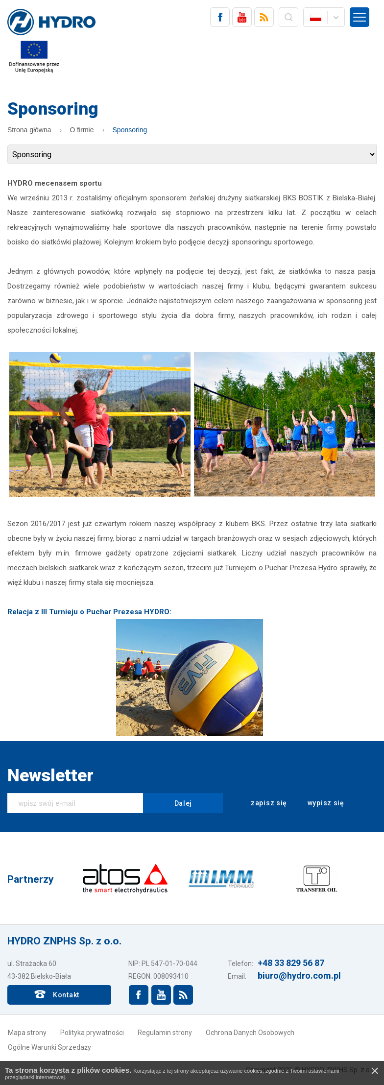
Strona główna (29, 130)
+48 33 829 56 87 (291, 963)
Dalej (183, 803)
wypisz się (319, 803)
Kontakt (66, 995)
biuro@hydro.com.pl (299, 975)
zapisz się (262, 803)
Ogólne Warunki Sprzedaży (49, 1047)
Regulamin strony (165, 1033)
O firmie (82, 130)
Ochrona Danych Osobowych (250, 1033)
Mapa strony (27, 1033)
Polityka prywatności (92, 1033)
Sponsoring (130, 130)
